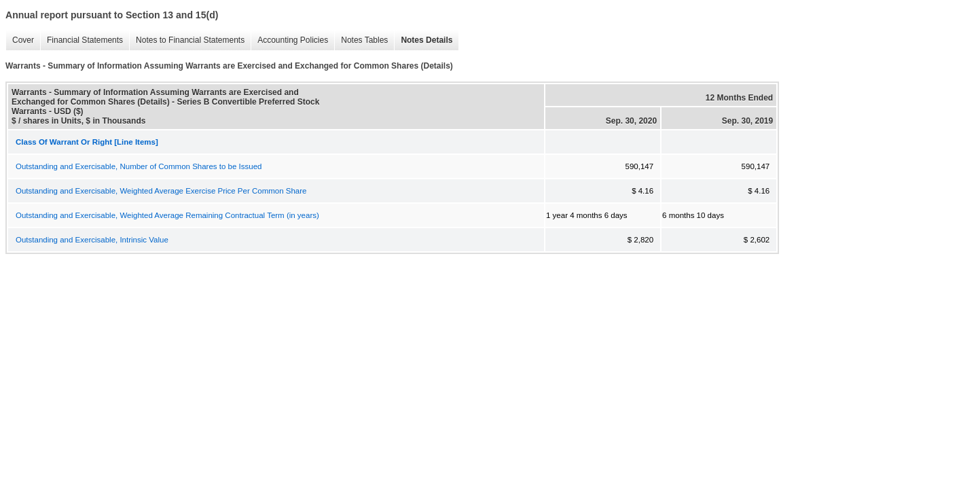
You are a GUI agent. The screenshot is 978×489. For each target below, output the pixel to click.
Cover (19, 40)
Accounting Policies (289, 40)
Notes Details (423, 40)
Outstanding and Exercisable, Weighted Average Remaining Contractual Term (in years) (167, 215)
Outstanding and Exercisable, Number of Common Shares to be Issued (138, 166)
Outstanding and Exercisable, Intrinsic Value (92, 240)
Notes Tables (361, 40)
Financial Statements (81, 40)
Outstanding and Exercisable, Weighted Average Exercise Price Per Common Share (161, 191)
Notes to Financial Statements (186, 40)
